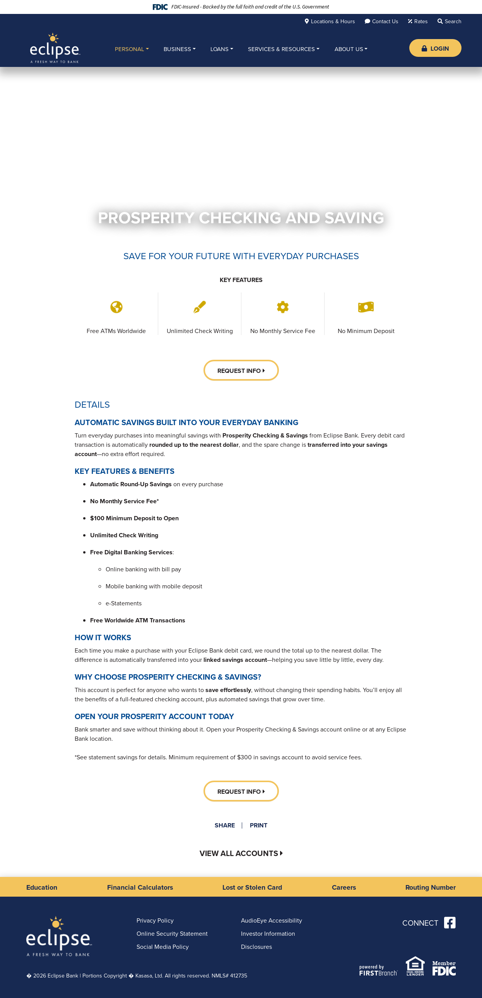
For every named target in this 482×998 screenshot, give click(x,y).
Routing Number (430, 887)
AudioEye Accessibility (272, 920)
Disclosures (256, 946)
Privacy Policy (155, 920)
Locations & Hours (333, 21)
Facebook (450, 922)
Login (435, 48)
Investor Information (268, 933)
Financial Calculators (140, 887)
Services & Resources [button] (281, 49)
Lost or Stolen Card (252, 887)
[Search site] (449, 21)
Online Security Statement (172, 933)
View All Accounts (238, 853)
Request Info (239, 370)
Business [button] (177, 49)
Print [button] (259, 825)
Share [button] (224, 825)
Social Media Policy (163, 946)
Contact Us (385, 21)
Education (42, 887)
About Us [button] (349, 49)
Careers (343, 887)
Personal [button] (129, 49)
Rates (421, 21)
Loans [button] (219, 49)
